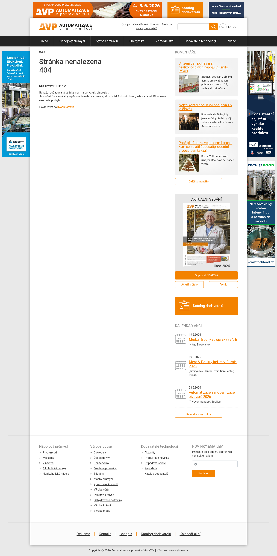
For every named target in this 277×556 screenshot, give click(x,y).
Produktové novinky (157, 457)
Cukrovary (100, 452)
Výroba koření (102, 505)
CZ (223, 26)
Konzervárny (101, 463)
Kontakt (155, 24)
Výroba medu (102, 510)
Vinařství (48, 463)
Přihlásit (203, 473)
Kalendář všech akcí (198, 414)
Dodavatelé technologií (201, 41)
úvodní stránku (66, 107)
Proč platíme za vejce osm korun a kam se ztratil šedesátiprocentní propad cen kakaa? (205, 146)
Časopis (126, 24)
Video (232, 41)
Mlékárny (48, 457)
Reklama (167, 24)
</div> (16, 215)
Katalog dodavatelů (146, 28)
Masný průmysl (103, 479)
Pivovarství (50, 452)
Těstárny (99, 473)
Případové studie (155, 463)
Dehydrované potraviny (108, 500)
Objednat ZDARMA (206, 275)
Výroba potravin (107, 41)
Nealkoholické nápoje (56, 473)
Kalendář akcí (140, 24)
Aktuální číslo (189, 284)
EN (229, 26)
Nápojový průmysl (72, 41)
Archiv (223, 284)
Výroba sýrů (101, 489)
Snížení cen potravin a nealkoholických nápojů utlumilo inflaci (203, 67)
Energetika (136, 41)
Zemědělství (164, 41)
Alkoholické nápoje (54, 468)
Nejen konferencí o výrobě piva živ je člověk (205, 107)
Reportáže (151, 468)
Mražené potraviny (105, 468)
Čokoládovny (102, 457)
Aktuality (150, 452)
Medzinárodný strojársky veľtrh (213, 339)
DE (234, 26)
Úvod (44, 41)
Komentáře (185, 52)
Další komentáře (199, 181)
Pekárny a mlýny (104, 495)
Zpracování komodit (106, 484)
